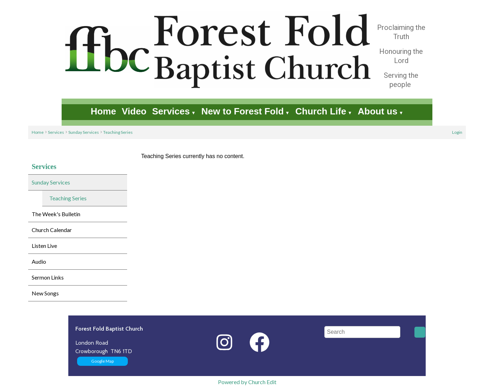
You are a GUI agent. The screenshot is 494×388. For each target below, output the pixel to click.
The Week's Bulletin (56, 214)
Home (103, 111)
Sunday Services (83, 132)
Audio (39, 261)
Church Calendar (52, 229)
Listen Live (44, 245)
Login (457, 132)
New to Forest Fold (242, 111)
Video (134, 111)
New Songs (45, 293)
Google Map (102, 361)
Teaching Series (118, 132)
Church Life (320, 111)
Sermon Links (48, 277)
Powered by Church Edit (247, 381)
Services (171, 111)
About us (378, 111)
